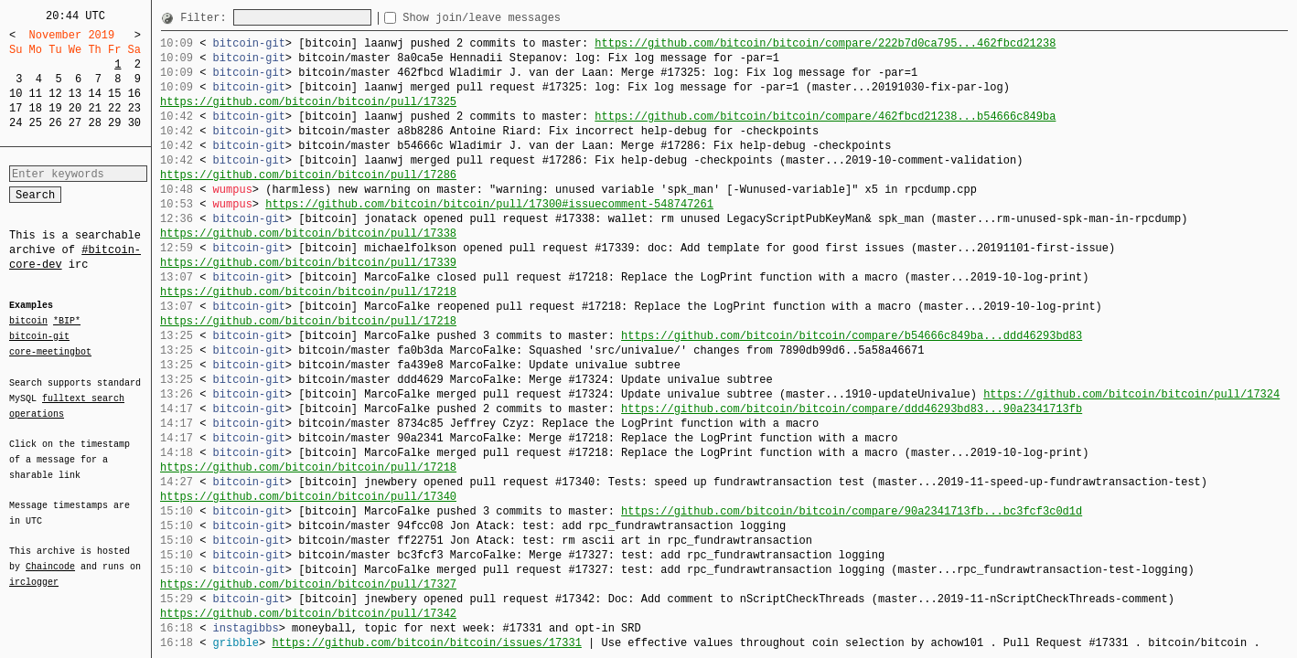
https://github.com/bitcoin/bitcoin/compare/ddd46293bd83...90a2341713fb (851, 409)
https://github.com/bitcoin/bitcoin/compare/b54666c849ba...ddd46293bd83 (851, 336)
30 (134, 123)
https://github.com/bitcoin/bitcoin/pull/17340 (308, 496)
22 (114, 108)
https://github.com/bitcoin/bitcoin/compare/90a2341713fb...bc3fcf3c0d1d (851, 511)
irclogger (34, 570)
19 (54, 108)
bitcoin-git (39, 336)
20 (75, 108)
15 (114, 93)
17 (15, 108)
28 (94, 123)
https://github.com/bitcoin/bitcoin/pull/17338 (308, 233)
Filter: (206, 18)
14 (94, 93)
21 (94, 108)
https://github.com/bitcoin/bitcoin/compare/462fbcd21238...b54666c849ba (825, 116)
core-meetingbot (50, 351)
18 (35, 108)
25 (35, 123)
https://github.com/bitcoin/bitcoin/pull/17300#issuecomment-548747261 (489, 204)
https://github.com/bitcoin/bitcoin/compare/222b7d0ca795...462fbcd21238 (825, 43)
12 (54, 93)
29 (114, 123)
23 (134, 108)
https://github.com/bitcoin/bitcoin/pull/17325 (308, 102)
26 (54, 123)
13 (75, 93)
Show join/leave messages (514, 18)
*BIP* (66, 321)
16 (134, 93)
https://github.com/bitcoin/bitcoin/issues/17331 (426, 643)
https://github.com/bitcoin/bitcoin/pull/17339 (308, 263)
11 (35, 93)
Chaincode (50, 555)
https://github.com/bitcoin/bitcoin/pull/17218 (308, 292)
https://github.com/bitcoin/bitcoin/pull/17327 (308, 584)
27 (75, 123)
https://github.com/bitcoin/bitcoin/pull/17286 (308, 175)
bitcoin (28, 321)
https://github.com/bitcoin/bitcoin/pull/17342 (308, 613)
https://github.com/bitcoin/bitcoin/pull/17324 (1131, 394)
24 (15, 123)
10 (15, 93)
